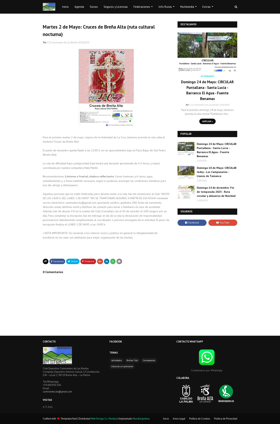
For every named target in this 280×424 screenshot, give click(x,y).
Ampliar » (207, 121)
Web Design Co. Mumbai (104, 418)
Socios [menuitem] (94, 7)
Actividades (116, 360)
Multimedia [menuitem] (187, 7)
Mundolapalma (141, 418)
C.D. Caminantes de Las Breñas (62, 42)
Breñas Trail (132, 360)
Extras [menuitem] (206, 7)
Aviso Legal (179, 418)
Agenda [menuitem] (79, 7)
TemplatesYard (68, 418)
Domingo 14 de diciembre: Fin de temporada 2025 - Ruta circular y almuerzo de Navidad (216, 192)
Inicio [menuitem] (65, 7)
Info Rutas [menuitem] (165, 7)
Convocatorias (149, 360)
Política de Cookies (199, 418)
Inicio (166, 418)
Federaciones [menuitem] (142, 7)
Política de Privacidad (225, 418)
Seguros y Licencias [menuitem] (116, 7)
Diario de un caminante (122, 366)
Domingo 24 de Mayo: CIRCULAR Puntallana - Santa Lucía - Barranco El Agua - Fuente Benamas (207, 90)
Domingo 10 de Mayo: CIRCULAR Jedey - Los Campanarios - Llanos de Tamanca (216, 172)
